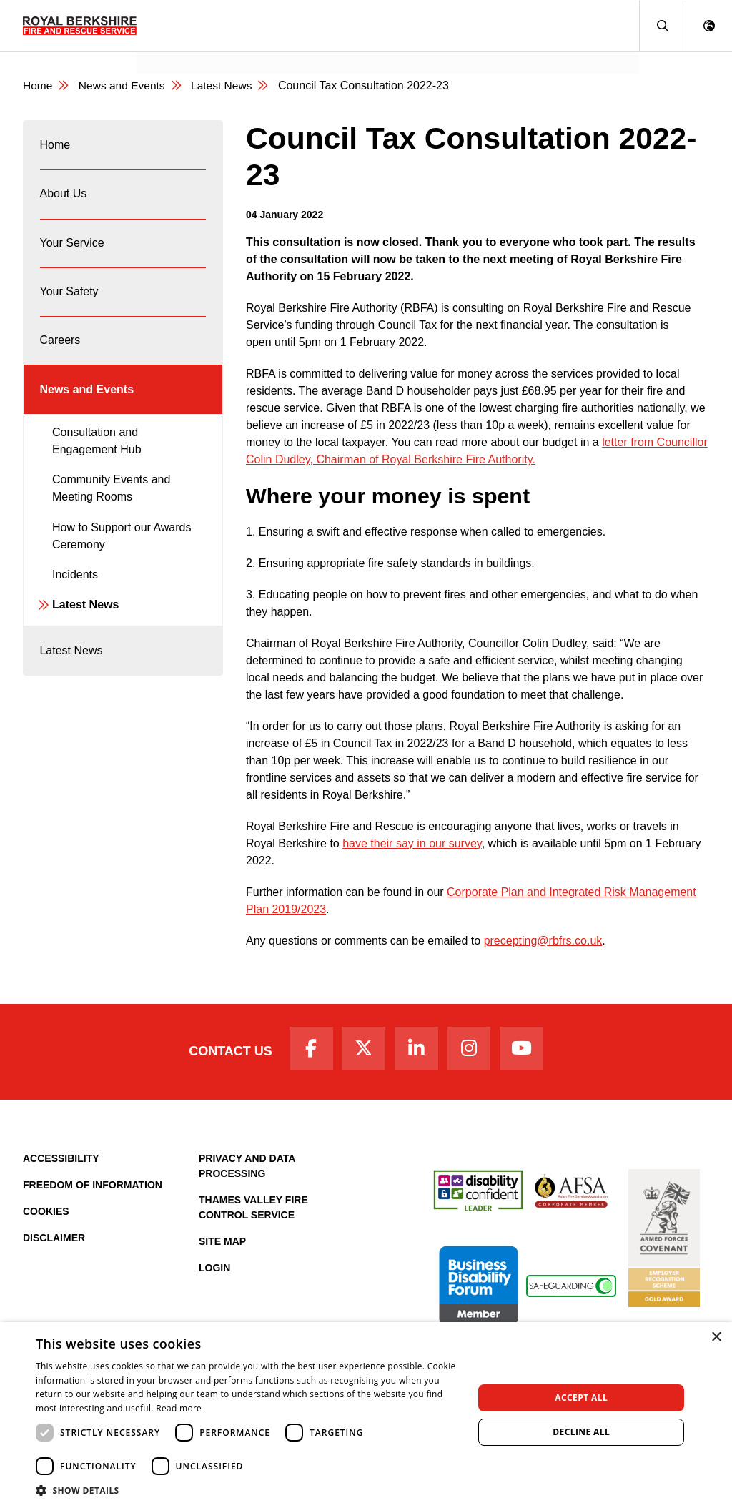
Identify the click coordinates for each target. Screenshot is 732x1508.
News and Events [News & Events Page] (124, 86)
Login (214, 1270)
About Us (63, 198)
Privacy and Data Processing (247, 1168)
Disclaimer (54, 1240)
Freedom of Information (92, 1187)
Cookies (46, 1214)
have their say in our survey (411, 844)
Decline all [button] (581, 1432)
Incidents (75, 591)
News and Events (193, 47)
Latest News (85, 622)
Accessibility (61, 1161)
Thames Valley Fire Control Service (253, 1210)
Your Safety (69, 301)
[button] (662, 26)
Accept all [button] (581, 1397)
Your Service (72, 250)
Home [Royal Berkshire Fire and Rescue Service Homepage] (38, 86)
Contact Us (225, 1053)
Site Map (222, 1244)
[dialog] (366, 1415)
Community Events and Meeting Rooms (111, 505)
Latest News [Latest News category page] (225, 86)
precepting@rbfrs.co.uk (543, 941)
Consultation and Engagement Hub (97, 457)
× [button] (716, 1337)
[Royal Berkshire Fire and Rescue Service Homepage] (80, 25)
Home (55, 147)
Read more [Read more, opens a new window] (179, 1408)
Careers (60, 353)
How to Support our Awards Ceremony (121, 552)
